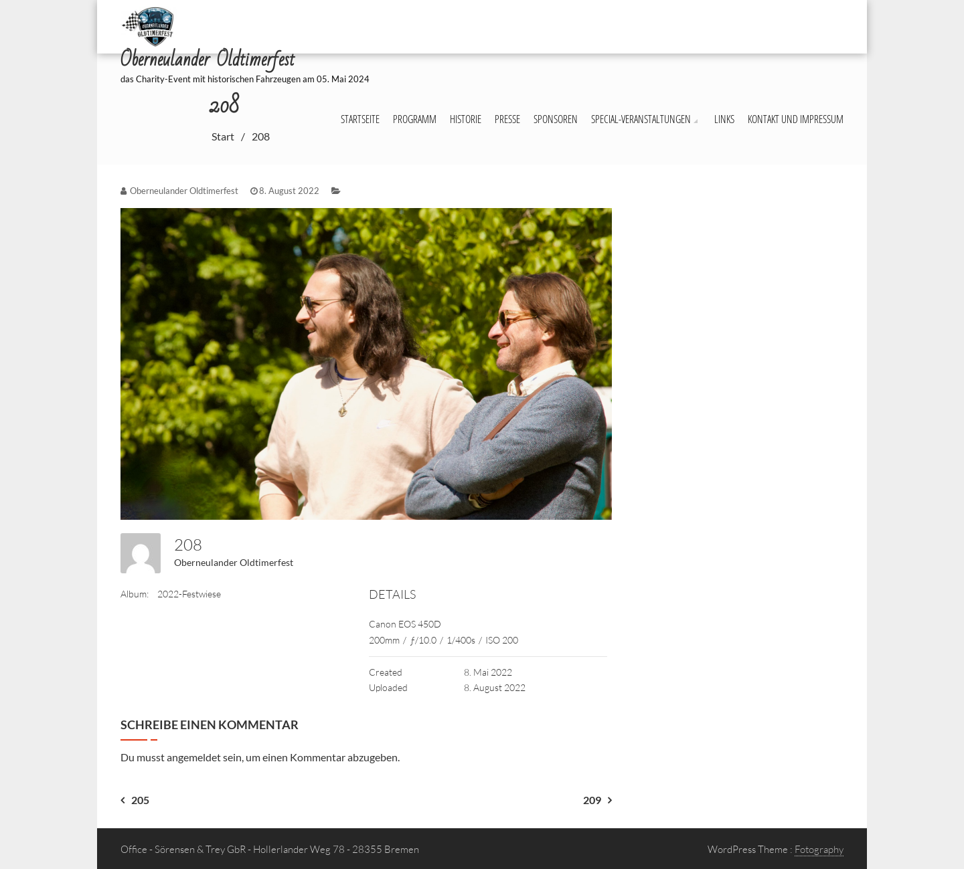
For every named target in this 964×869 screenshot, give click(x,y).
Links (724, 119)
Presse (507, 119)
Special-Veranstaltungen (641, 119)
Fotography (819, 849)
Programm (414, 119)
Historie (465, 119)
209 (592, 799)
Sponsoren (556, 119)
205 (140, 799)
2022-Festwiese (189, 593)
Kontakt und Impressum (795, 119)
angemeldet (194, 757)
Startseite (360, 119)
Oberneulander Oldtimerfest (233, 562)
